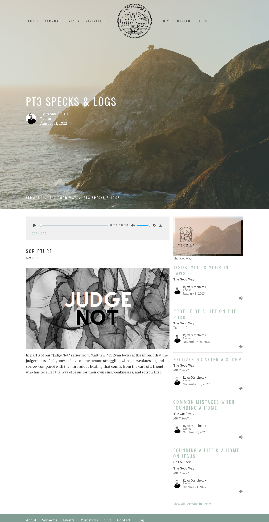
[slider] (74, 225)
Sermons (53, 21)
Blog (202, 21)
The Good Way (63, 198)
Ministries (95, 21)
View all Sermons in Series (192, 504)
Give (167, 21)
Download (39, 233)
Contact (185, 21)
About (33, 21)
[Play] (35, 225)
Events (73, 21)
